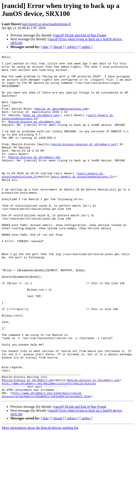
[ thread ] (57, 47)
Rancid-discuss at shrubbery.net (34, 135)
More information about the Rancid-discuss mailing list (40, 496)
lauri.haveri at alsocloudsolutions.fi (46, 24)
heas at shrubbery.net (41, 127)
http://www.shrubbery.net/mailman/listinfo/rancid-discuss (49, 449)
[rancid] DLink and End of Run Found (79, 35)
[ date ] (46, 47)
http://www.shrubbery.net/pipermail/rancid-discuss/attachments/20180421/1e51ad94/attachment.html (46, 463)
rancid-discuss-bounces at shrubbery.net (83, 162)
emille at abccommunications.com (61, 119)
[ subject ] (72, 47)
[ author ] (86, 47)
